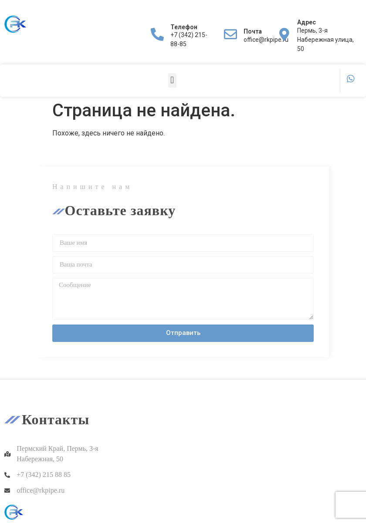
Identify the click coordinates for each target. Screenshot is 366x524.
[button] (172, 80)
